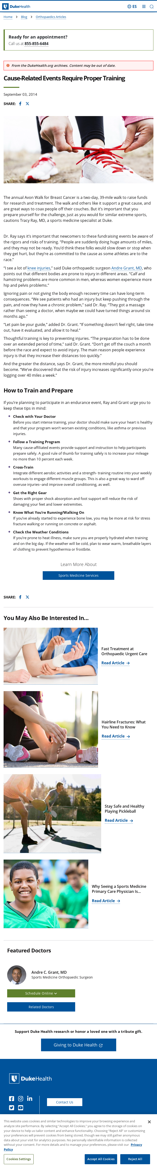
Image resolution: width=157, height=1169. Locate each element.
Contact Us (64, 1102)
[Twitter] (12, 1108)
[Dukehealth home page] (19, 6)
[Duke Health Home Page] (31, 1078)
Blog (24, 17)
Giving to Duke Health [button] (75, 1045)
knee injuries (38, 268)
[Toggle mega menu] (144, 6)
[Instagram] (21, 1099)
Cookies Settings (18, 1163)
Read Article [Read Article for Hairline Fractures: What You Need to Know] (114, 736)
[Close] (149, 1126)
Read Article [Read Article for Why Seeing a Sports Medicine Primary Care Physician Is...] (104, 900)
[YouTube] (21, 1108)
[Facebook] (12, 1099)
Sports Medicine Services (78, 575)
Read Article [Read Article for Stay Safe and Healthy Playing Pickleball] (117, 820)
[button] (151, 6)
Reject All (135, 1163)
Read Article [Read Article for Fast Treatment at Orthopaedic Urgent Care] (113, 663)
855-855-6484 (36, 43)
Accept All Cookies (101, 1163)
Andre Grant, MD (126, 268)
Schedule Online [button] (41, 993)
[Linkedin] (30, 1099)
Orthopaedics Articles (51, 17)
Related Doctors (41, 1007)
